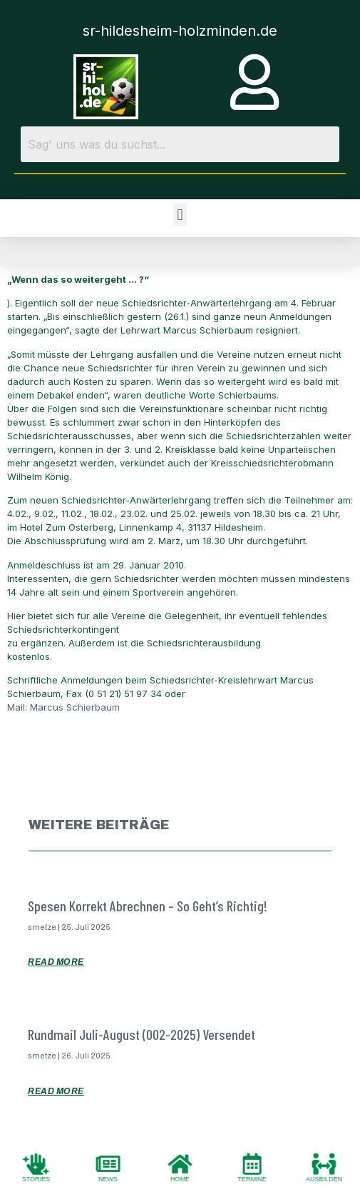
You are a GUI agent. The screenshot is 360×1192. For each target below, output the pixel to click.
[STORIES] (36, 1163)
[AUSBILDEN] (324, 1163)
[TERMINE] (252, 1163)
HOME (180, 1179)
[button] (180, 214)
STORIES (36, 1179)
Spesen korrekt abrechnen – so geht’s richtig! (147, 905)
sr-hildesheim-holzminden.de (180, 30)
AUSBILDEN (324, 1179)
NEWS (108, 1179)
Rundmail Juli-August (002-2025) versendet (141, 1034)
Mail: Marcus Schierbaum (63, 707)
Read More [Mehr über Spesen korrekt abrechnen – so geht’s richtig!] (56, 962)
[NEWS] (108, 1163)
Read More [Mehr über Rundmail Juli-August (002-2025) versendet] (56, 1091)
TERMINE (252, 1179)
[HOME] (180, 1163)
